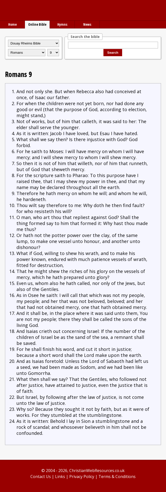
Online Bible (37, 24)
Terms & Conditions (117, 476)
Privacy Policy (81, 476)
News (87, 24)
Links (60, 476)
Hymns (62, 24)
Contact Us (40, 476)
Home (12, 24)
